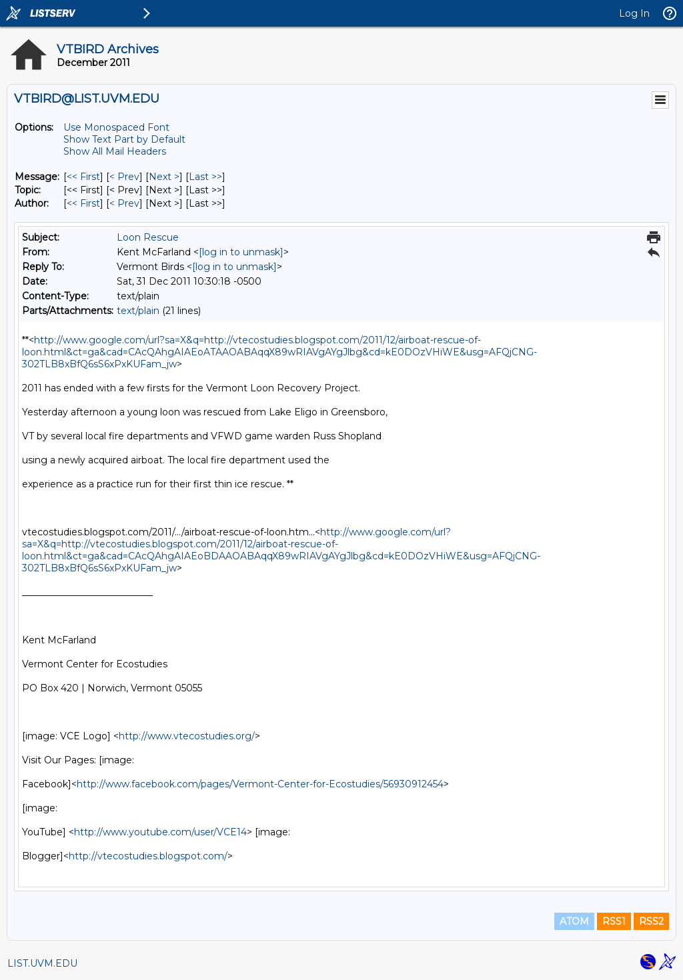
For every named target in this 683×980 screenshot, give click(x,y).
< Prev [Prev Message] (124, 177)
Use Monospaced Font (116, 127)
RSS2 (651, 921)
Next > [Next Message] (164, 177)
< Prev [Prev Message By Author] (124, 203)
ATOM (574, 921)
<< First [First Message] (83, 177)
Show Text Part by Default (124, 139)
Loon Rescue (148, 237)
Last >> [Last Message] (205, 177)
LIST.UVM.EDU (42, 963)
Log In (634, 13)
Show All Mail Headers (114, 151)
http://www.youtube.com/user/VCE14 (160, 832)
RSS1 (614, 921)
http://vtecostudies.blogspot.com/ (148, 856)
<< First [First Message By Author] (83, 203)
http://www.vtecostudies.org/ (187, 736)
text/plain (138, 311)
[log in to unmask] (241, 252)
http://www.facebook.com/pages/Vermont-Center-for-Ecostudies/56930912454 (260, 784)
